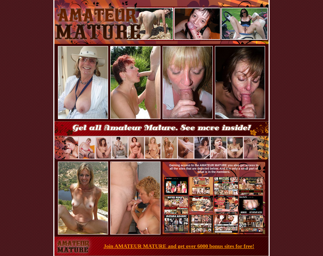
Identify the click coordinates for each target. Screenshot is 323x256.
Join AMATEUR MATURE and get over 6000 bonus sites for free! (179, 246)
